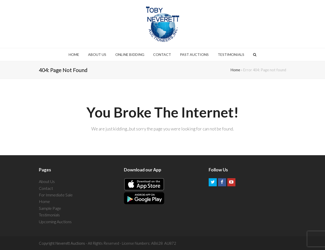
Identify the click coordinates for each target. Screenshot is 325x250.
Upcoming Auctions (55, 221)
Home (235, 70)
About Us (47, 181)
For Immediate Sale (56, 194)
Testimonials (49, 214)
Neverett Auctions (70, 243)
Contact (46, 188)
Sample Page (50, 208)
